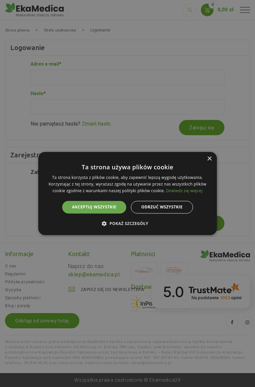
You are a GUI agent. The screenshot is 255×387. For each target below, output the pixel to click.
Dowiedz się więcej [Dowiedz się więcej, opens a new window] (184, 191)
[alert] (127, 193)
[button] (127, 223)
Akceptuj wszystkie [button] (94, 207)
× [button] (209, 158)
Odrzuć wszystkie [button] (161, 207)
